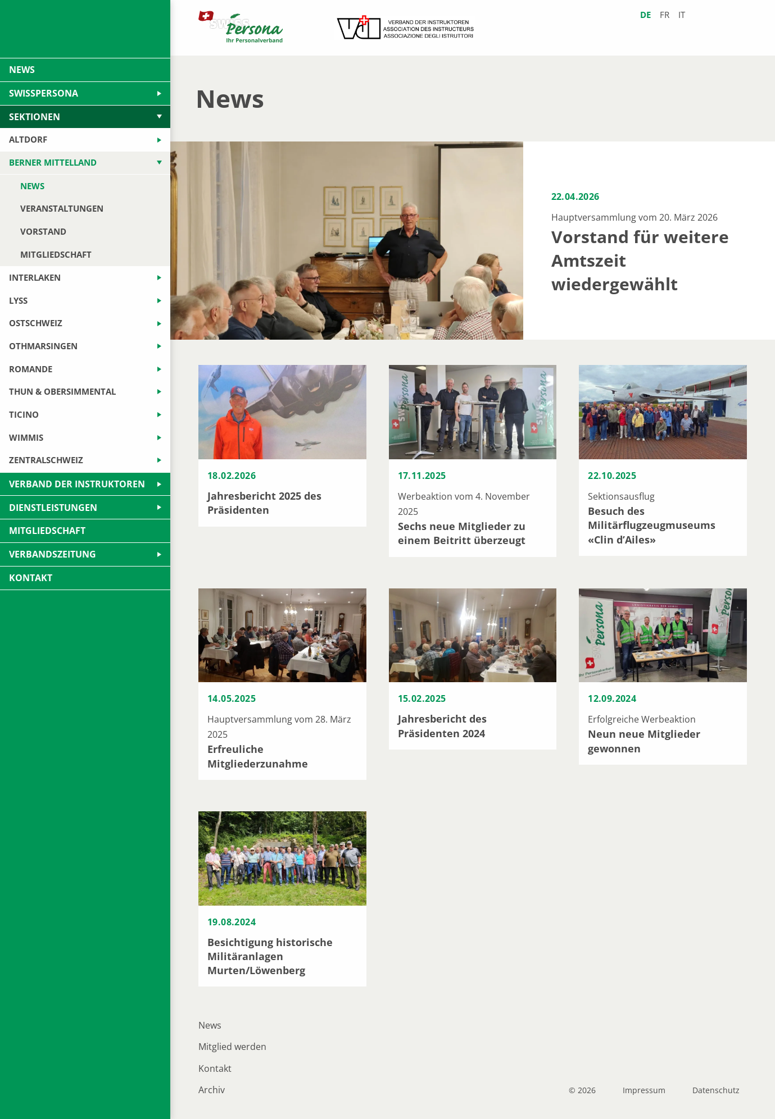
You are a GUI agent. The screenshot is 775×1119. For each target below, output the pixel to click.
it (681, 15)
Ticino (24, 414)
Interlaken (35, 277)
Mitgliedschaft (56, 254)
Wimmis (26, 437)
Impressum (644, 1090)
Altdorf (28, 139)
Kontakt (215, 1068)
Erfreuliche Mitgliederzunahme (257, 756)
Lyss (18, 300)
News (209, 1025)
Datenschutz (716, 1090)
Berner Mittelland (53, 162)
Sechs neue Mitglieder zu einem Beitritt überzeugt (461, 533)
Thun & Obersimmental (62, 391)
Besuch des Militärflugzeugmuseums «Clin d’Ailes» (651, 525)
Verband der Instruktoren (77, 484)
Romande (30, 368)
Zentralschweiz (46, 459)
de (645, 15)
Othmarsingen (43, 345)
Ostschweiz (35, 322)
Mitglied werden (232, 1046)
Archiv (211, 1090)
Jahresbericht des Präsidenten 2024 (442, 725)
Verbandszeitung (52, 554)
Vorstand (43, 231)
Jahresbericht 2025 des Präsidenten (264, 503)
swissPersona (43, 93)
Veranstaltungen (61, 208)
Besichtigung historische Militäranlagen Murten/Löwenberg (270, 956)
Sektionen (34, 117)
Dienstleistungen (53, 507)
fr (664, 15)
